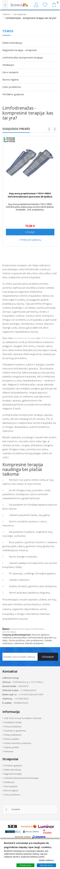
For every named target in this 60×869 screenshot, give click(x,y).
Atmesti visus (46, 865)
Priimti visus (25, 865)
